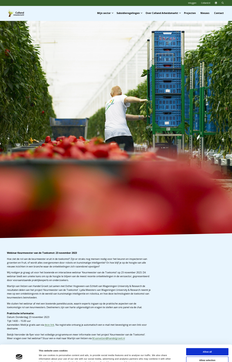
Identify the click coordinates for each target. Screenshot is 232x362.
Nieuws (204, 13)
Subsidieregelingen (129, 13)
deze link (49, 324)
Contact (219, 13)
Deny (207, 352)
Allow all (207, 336)
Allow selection (207, 344)
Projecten (190, 13)
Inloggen (192, 2)
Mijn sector (105, 13)
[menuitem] (192, 3)
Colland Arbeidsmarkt (21, 13)
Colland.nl (205, 2)
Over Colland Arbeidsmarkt (163, 13)
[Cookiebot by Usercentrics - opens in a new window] (19, 356)
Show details (155, 356)
